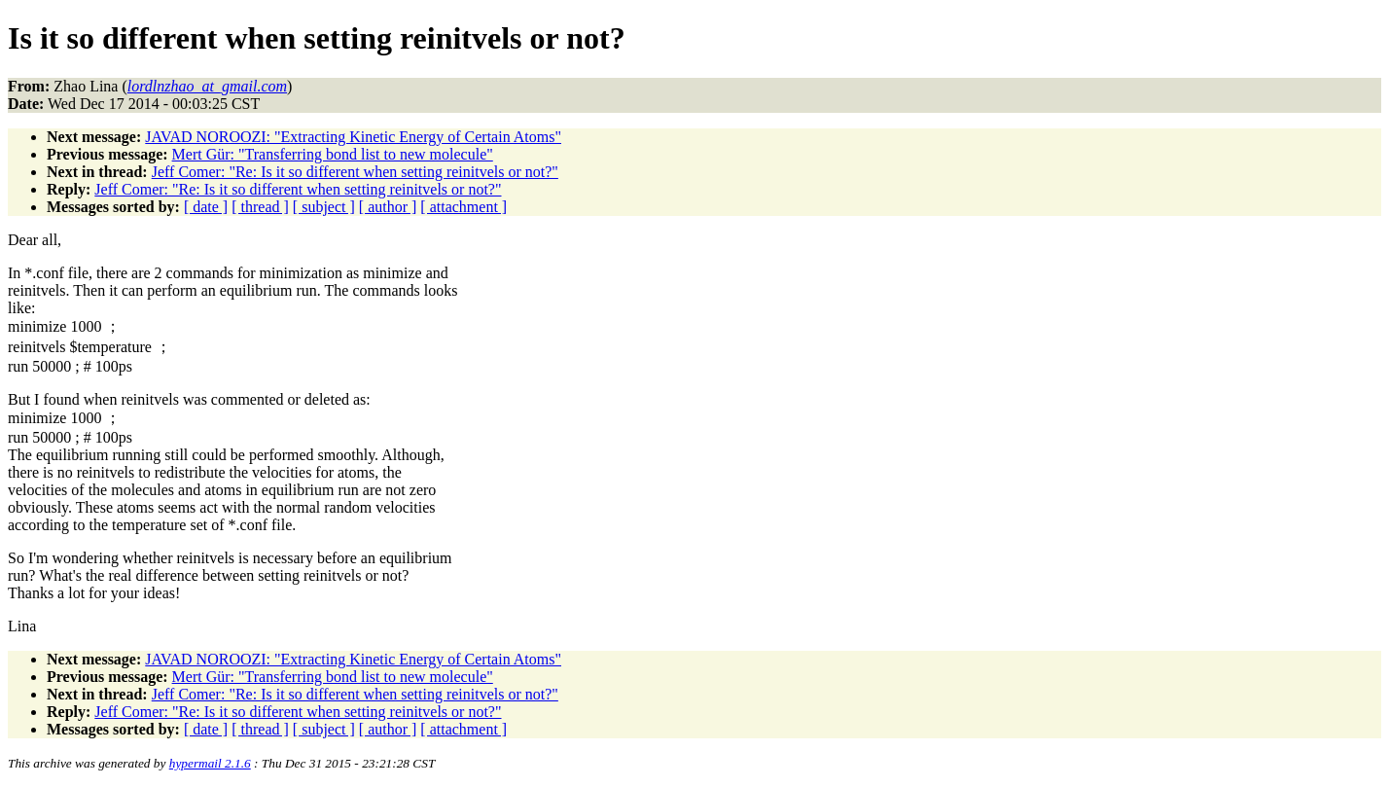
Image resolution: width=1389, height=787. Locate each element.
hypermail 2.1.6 (210, 763)
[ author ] (388, 206)
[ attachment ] (463, 206)
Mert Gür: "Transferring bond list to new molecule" (332, 154)
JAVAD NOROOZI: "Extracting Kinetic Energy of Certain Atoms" (353, 136)
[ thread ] (260, 206)
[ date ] (206, 206)
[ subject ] (324, 206)
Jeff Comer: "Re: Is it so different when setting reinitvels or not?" (355, 171)
